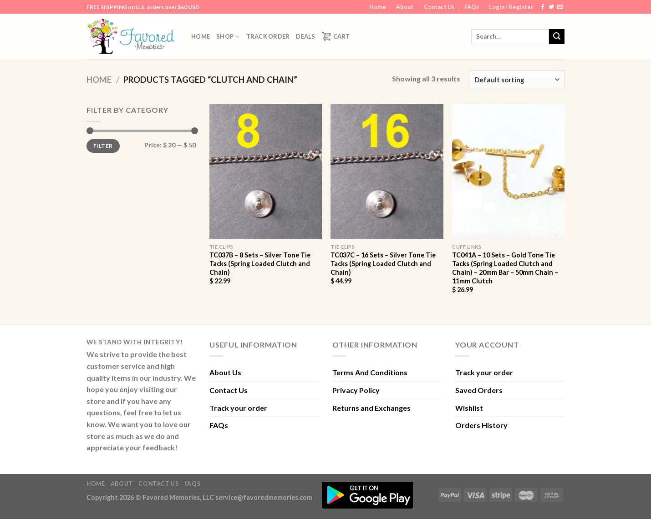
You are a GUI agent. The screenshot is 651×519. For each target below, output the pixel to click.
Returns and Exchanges (371, 407)
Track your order (238, 407)
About (404, 6)
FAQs (471, 6)
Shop (227, 36)
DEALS (305, 36)
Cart (336, 36)
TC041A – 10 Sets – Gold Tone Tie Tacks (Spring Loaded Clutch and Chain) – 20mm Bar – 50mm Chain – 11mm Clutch (505, 267)
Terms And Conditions (369, 372)
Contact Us (439, 6)
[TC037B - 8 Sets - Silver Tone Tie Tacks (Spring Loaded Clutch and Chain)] (265, 171)
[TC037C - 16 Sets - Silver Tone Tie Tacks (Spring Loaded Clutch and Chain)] (387, 171)
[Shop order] (517, 79)
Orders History (481, 425)
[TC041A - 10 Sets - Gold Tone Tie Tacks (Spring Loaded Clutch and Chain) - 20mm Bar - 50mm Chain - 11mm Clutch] (508, 171)
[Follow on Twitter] (551, 7)
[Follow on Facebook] (542, 7)
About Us (225, 372)
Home (377, 6)
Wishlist (469, 407)
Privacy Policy (356, 390)
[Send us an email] (560, 7)
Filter (102, 145)
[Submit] (557, 37)
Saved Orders (479, 390)
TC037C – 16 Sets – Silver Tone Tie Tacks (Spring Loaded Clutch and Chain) (383, 263)
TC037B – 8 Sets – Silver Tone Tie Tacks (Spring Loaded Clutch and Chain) (259, 263)
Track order (268, 36)
